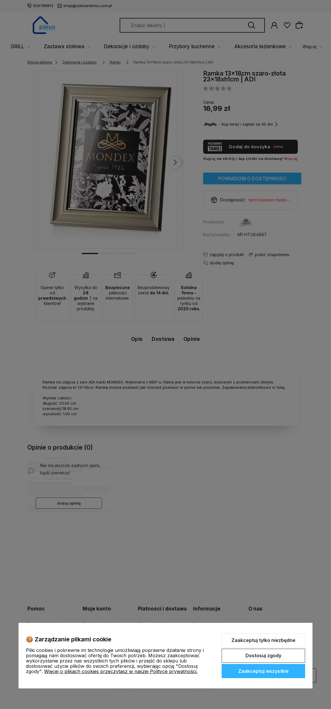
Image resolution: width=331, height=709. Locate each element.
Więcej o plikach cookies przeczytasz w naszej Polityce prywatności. (121, 671)
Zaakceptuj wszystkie (263, 671)
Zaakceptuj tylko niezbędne (263, 640)
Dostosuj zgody (263, 655)
